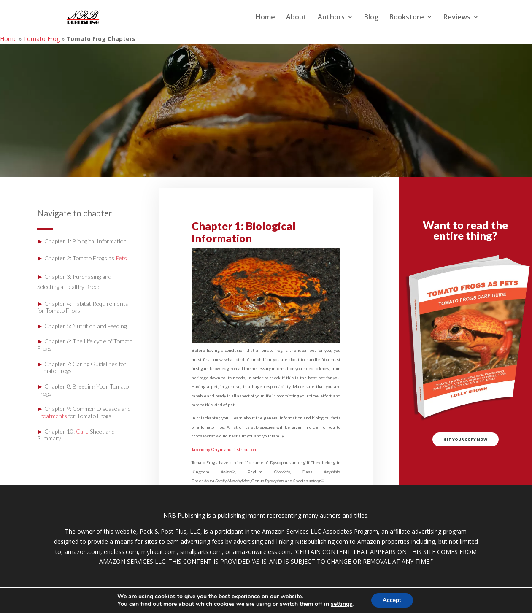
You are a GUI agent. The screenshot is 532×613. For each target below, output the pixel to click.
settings (340, 604)
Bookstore (406, 18)
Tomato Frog (41, 39)
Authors (331, 18)
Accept (392, 600)
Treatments (52, 415)
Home (265, 18)
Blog (371, 18)
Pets (121, 258)
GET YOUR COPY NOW (465, 442)
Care (82, 431)
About (296, 18)
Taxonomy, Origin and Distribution (224, 449)
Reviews (456, 18)
